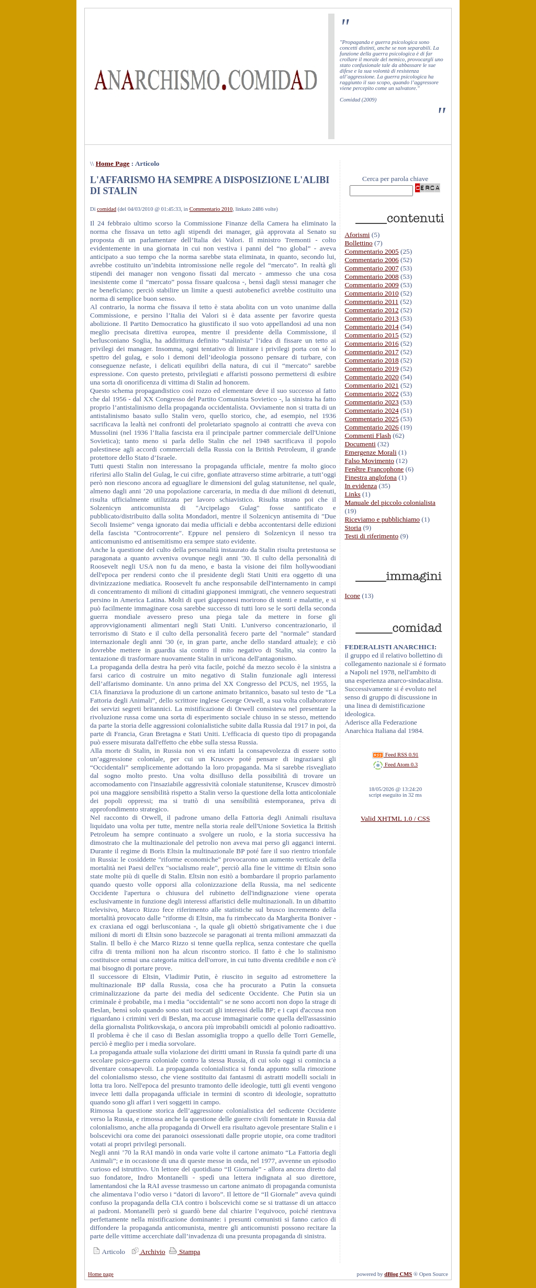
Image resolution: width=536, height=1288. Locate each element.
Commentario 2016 (371, 343)
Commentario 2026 (371, 427)
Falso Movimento (369, 461)
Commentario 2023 (371, 402)
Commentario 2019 (371, 368)
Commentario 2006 (371, 260)
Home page (101, 1274)
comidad (106, 209)
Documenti (359, 444)
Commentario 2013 (371, 318)
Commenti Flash (367, 435)
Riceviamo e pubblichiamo (382, 519)
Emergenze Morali (370, 452)
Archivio (147, 1252)
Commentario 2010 (211, 209)
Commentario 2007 (371, 268)
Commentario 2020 (371, 377)
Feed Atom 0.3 (395, 764)
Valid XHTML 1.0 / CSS (395, 818)
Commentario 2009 (371, 285)
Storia (352, 528)
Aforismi (357, 235)
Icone (352, 596)
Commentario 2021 (371, 385)
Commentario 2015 (371, 335)
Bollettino (358, 243)
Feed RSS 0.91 (395, 755)
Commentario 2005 (371, 251)
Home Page (113, 163)
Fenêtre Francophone (374, 469)
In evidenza (360, 486)
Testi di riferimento (371, 536)
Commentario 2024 (371, 410)
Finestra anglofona (370, 477)
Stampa (183, 1252)
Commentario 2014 (371, 327)
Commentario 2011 (371, 302)
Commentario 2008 (371, 276)
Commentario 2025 (371, 419)
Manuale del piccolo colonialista (390, 502)
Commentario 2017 (371, 352)
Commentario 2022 (371, 394)
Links (352, 494)
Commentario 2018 (371, 360)
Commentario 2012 (371, 310)
